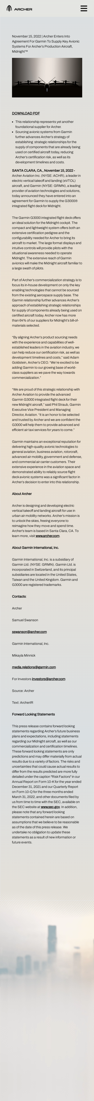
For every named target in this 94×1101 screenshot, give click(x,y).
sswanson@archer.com (29, 632)
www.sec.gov (50, 807)
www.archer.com (47, 536)
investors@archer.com (48, 679)
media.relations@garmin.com (34, 667)
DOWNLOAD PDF (26, 113)
